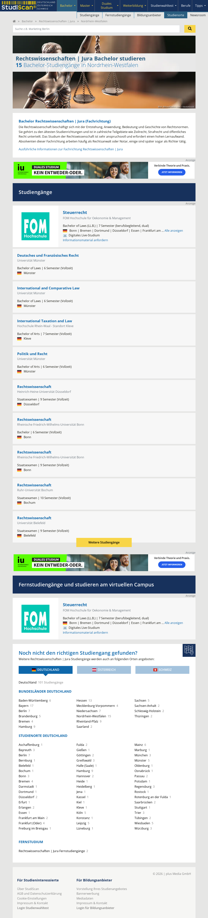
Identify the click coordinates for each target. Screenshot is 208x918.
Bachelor (66, 6)
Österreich (104, 670)
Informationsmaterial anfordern (85, 240)
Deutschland (45, 670)
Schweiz (162, 670)
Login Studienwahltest (33, 908)
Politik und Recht (32, 353)
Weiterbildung (133, 6)
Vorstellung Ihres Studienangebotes (101, 889)
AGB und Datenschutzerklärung (39, 893)
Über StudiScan (28, 889)
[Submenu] (75, 5)
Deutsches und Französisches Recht (48, 255)
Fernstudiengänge (118, 15)
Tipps (199, 6)
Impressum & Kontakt (32, 903)
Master (85, 6)
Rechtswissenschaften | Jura (57, 21)
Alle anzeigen (172, 231)
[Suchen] (190, 28)
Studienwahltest (162, 6)
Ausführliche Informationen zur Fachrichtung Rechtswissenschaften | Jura (71, 149)
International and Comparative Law (48, 288)
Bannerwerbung (87, 893)
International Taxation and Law (44, 320)
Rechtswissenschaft (34, 386)
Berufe (185, 6)
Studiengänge (89, 15)
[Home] (14, 21)
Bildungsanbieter (149, 15)
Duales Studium (107, 5)
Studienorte (175, 15)
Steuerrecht (75, 212)
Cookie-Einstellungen (32, 898)
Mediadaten (84, 898)
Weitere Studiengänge (104, 542)
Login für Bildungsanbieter (95, 908)
